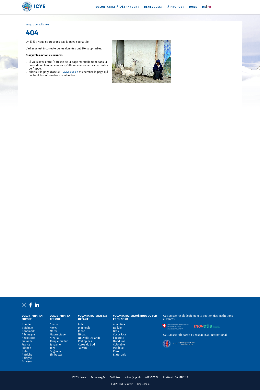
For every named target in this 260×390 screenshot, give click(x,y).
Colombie (119, 344)
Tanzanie (55, 344)
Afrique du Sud (59, 341)
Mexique (118, 348)
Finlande (27, 341)
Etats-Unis (119, 354)
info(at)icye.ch (133, 377)
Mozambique (58, 334)
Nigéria (54, 338)
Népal (82, 334)
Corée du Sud (86, 344)
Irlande (26, 324)
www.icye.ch (70, 72)
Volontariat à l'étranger (116, 6)
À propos (175, 6)
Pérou (116, 351)
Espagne (27, 361)
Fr (209, 6)
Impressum (143, 384)
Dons (193, 6)
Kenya (53, 328)
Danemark (28, 331)
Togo (52, 348)
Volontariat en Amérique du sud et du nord (135, 317)
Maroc (53, 331)
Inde (81, 324)
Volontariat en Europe (32, 317)
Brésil (116, 331)
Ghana (54, 324)
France (26, 344)
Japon (81, 331)
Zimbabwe (56, 354)
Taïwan (82, 348)
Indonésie (84, 328)
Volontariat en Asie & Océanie (92, 317)
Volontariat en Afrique (60, 317)
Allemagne (28, 334)
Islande (26, 348)
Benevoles (152, 6)
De (204, 6)
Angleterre (28, 338)
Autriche (27, 354)
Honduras (119, 341)
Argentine (119, 324)
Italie (25, 351)
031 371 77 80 (152, 377)
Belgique (27, 328)
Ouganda (55, 351)
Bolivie (117, 328)
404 (47, 24)
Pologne (27, 358)
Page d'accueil (34, 24)
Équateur (118, 338)
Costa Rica (119, 334)
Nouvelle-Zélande (89, 338)
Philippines (85, 341)
